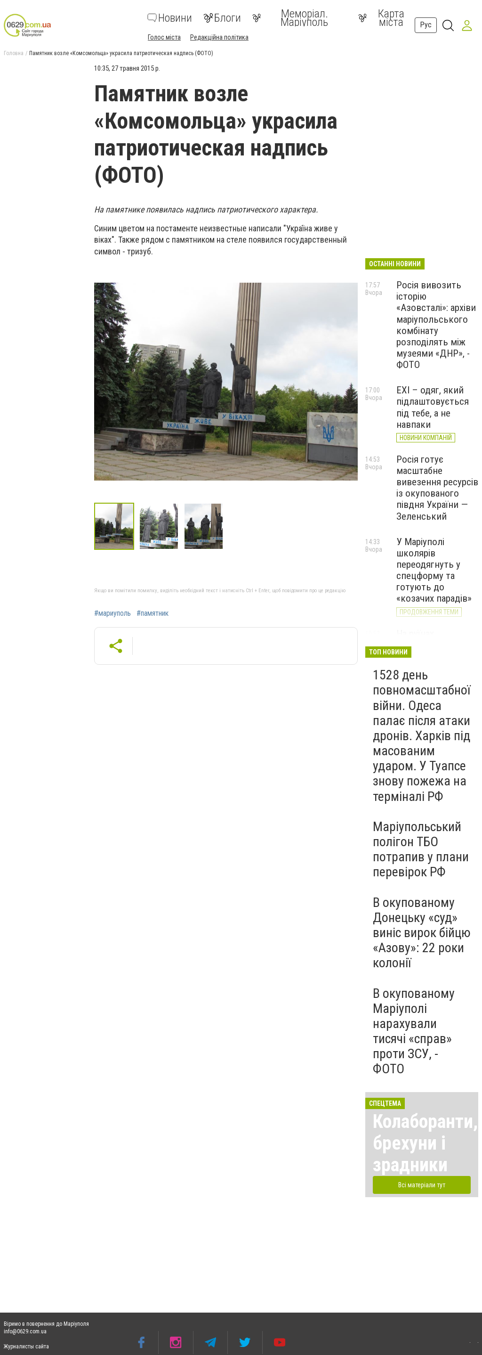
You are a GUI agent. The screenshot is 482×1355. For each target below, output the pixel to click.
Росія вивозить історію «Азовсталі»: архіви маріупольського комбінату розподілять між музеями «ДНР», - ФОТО (436, 324)
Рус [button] (426, 24)
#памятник (153, 613)
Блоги (222, 18)
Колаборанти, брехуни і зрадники (425, 1143)
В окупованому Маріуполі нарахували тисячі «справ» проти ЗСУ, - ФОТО (414, 1031)
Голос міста (164, 37)
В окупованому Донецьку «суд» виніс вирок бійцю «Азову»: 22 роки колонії (422, 933)
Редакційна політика (219, 37)
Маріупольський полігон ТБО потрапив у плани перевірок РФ (421, 849)
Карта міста (381, 17)
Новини (169, 18)
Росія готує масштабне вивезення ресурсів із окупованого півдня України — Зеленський (437, 488)
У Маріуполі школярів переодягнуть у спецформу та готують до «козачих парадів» (434, 570)
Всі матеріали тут (421, 1185)
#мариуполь (112, 613)
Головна (14, 53)
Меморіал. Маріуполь (290, 17)
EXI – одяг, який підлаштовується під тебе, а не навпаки (432, 407)
